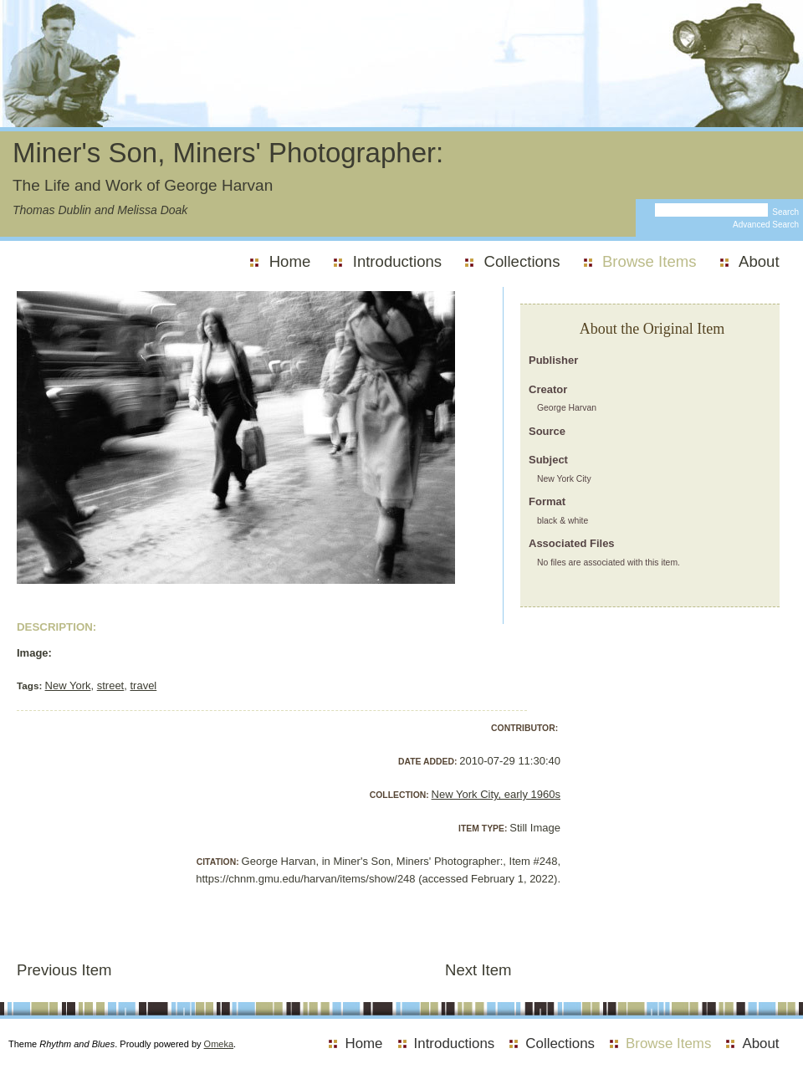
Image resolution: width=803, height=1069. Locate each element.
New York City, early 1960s (496, 794)
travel (143, 685)
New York (68, 685)
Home (290, 261)
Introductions (397, 261)
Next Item (478, 970)
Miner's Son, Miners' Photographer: (228, 152)
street (111, 685)
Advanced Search (766, 224)
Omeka (218, 1044)
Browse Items (649, 261)
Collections (522, 261)
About (759, 261)
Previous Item (64, 970)
